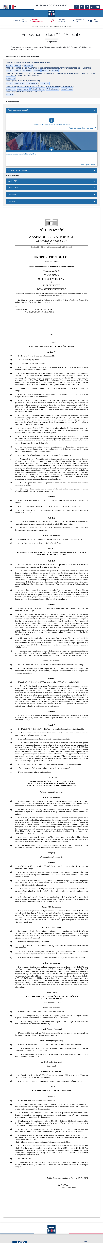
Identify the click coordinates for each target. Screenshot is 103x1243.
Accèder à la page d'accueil (51, 12)
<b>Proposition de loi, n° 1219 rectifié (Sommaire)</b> (51, 56)
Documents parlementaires (39, 27)
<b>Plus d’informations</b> (51, 102)
